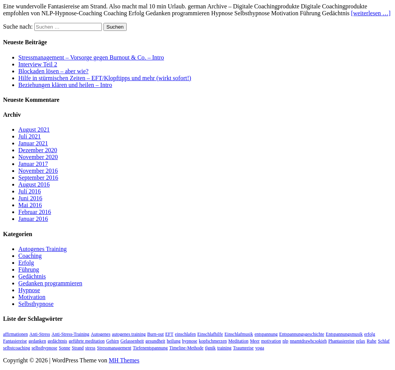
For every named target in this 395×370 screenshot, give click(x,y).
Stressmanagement (114, 348)
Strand (78, 348)
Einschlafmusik (238, 334)
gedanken (37, 341)
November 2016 (38, 170)
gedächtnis (57, 341)
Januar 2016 (33, 219)
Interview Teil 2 (37, 64)
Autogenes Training (42, 249)
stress (90, 348)
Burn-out (155, 334)
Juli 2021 (29, 136)
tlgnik (210, 348)
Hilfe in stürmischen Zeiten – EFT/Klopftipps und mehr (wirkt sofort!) (104, 78)
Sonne (64, 348)
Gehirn (112, 341)
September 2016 (38, 177)
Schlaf (384, 341)
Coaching (30, 256)
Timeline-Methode (186, 348)
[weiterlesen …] (371, 13)
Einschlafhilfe (210, 334)
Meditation (238, 341)
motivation (271, 341)
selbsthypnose (44, 348)
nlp (285, 341)
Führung (28, 269)
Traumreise (243, 348)
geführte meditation (87, 341)
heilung (174, 341)
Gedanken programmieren (50, 283)
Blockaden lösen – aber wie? (53, 71)
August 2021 (34, 129)
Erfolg (26, 262)
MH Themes (124, 360)
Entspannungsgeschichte (301, 334)
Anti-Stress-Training (70, 334)
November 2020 (38, 157)
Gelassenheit (132, 341)
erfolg (369, 334)
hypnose (189, 341)
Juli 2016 (29, 191)
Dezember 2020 (37, 150)
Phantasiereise (341, 341)
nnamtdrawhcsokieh (308, 341)
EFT (169, 334)
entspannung (266, 334)
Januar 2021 (33, 143)
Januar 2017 (33, 164)
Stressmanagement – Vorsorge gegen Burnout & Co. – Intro (91, 57)
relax (360, 341)
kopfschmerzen (213, 341)
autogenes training (128, 334)
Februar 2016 (34, 212)
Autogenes (100, 334)
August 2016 (34, 184)
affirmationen (15, 334)
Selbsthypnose (35, 304)
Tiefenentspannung (150, 348)
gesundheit (155, 341)
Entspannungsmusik (344, 334)
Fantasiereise (15, 341)
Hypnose (29, 290)
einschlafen (185, 334)
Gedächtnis (32, 276)
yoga (259, 348)
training (224, 348)
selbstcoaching (16, 348)
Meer (255, 341)
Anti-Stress (39, 334)
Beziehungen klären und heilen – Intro (65, 85)
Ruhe (371, 341)
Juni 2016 (30, 198)
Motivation (31, 297)
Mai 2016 (30, 205)
